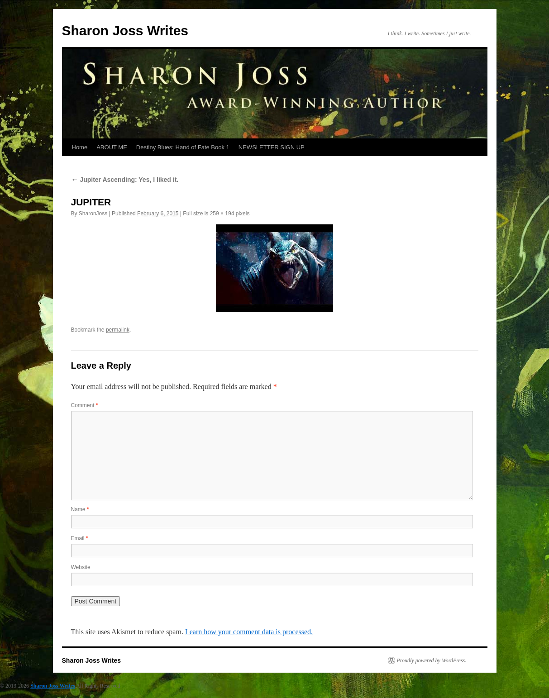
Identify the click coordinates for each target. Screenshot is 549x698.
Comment (84, 405)
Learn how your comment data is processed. (249, 632)
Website (81, 567)
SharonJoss (93, 213)
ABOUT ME (111, 147)
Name (80, 509)
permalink (117, 330)
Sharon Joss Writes (125, 30)
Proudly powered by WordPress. (432, 660)
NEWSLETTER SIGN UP (272, 147)
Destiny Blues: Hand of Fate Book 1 (182, 147)
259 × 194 (222, 213)
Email (79, 538)
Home (80, 147)
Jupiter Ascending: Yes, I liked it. (125, 179)
